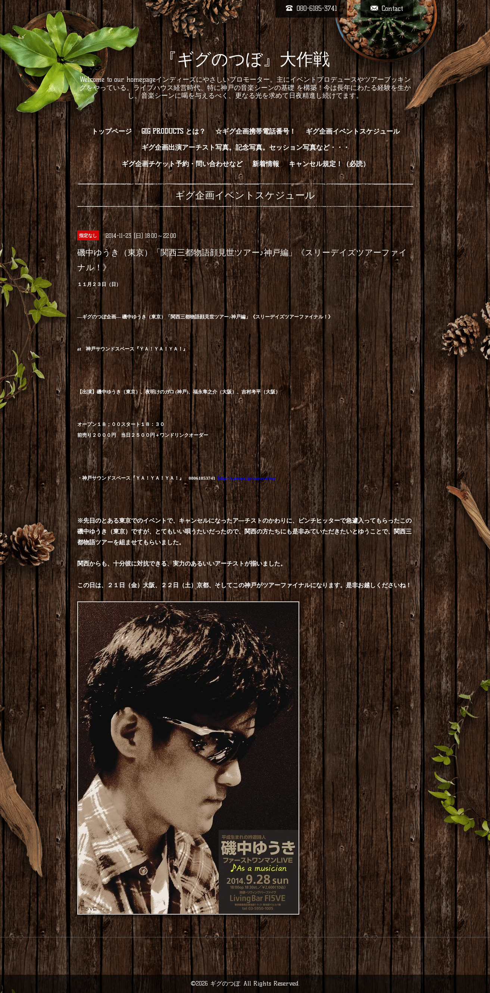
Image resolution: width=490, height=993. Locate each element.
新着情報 (265, 164)
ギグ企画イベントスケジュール (353, 131)
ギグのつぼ (225, 983)
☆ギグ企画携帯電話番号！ (255, 131)
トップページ (111, 131)
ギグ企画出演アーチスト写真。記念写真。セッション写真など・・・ (245, 147)
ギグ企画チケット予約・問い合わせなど (182, 164)
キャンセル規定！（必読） (329, 164)
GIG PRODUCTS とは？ (173, 131)
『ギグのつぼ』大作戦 (245, 59)
